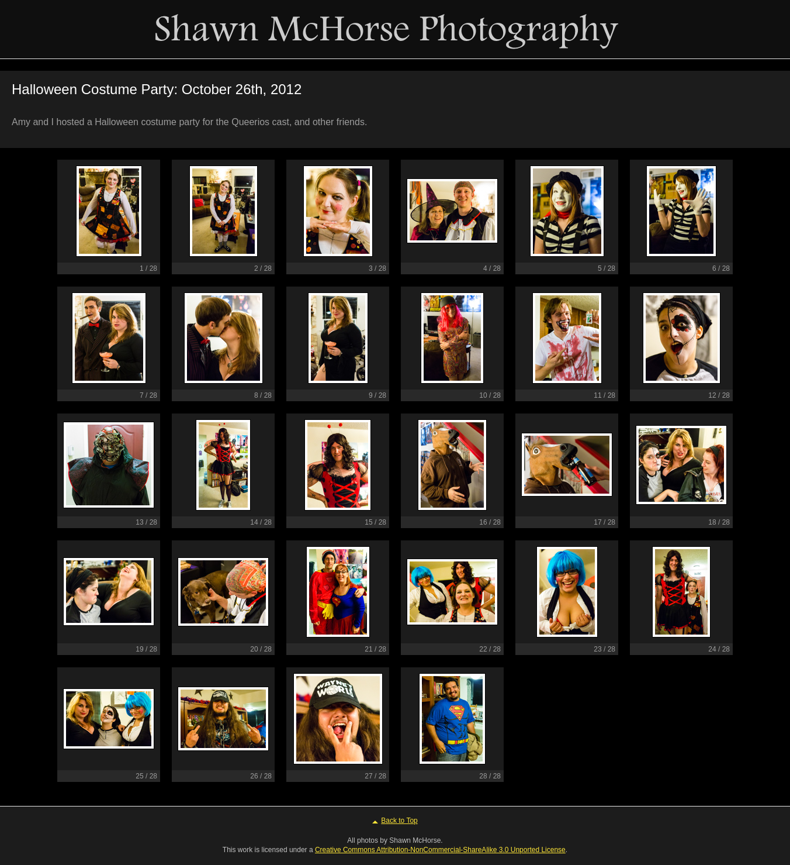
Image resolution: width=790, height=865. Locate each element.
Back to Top (399, 820)
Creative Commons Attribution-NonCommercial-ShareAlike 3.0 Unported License (440, 850)
